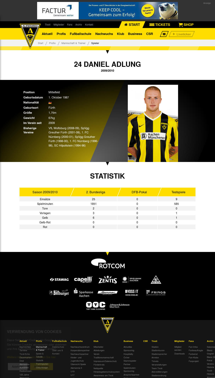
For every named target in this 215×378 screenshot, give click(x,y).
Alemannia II (76, 367)
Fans (69, 24)
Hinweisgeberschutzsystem (107, 371)
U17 (72, 374)
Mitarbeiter (98, 346)
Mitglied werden (177, 348)
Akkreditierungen (159, 371)
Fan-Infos (193, 346)
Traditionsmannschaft (104, 357)
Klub (120, 33)
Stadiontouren (158, 350)
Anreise (155, 357)
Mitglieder (59, 24)
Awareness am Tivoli (103, 375)
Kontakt (89, 24)
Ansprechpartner (131, 374)
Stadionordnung (159, 375)
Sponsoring (129, 350)
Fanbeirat (193, 353)
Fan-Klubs (193, 357)
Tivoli (47, 24)
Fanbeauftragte (196, 350)
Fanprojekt (194, 361)
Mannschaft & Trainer (73, 43)
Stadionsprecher (159, 353)
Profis (61, 33)
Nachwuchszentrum (80, 346)
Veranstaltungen (159, 364)
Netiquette (98, 368)
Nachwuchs (104, 33)
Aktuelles (128, 346)
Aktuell (47, 33)
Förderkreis (99, 364)
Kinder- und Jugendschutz (77, 359)
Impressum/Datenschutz (105, 361)
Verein (96, 353)
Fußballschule (80, 33)
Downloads (179, 353)
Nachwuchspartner (80, 353)
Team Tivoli (157, 368)
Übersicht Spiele (78, 364)
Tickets (155, 361)
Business (135, 33)
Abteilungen (99, 350)
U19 (72, 371)
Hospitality (128, 353)
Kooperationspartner (80, 350)
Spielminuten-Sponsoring (130, 369)
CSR (149, 33)
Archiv (78, 24)
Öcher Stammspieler (130, 359)
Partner (127, 364)
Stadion (155, 346)
